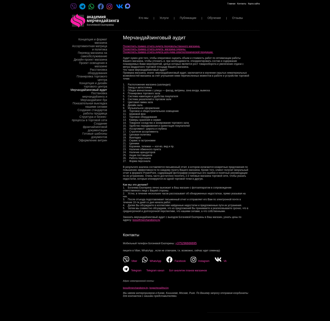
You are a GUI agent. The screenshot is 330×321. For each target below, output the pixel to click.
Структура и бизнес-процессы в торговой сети (89, 118)
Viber (130, 261)
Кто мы (143, 18)
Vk (220, 261)
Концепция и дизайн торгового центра (93, 84)
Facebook (176, 261)
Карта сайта (254, 4)
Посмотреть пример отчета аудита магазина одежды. (154, 49)
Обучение (214, 18)
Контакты (241, 4)
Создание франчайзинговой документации (95, 127)
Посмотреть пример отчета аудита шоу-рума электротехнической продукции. (168, 52)
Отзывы (237, 18)
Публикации (188, 18)
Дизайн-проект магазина (90, 59)
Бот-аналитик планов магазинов (188, 270)
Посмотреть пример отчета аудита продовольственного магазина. (161, 46)
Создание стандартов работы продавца (92, 111)
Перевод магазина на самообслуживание (92, 54)
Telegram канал (155, 270)
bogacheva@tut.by (159, 288)
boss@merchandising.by (146, 220)
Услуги (164, 18)
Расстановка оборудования (97, 71)
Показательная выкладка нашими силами (90, 105)
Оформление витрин (93, 140)
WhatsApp (151, 261)
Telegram (132, 270)
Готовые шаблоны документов (94, 135)
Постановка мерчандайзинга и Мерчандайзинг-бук (94, 97)
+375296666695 (186, 243)
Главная (231, 4)
